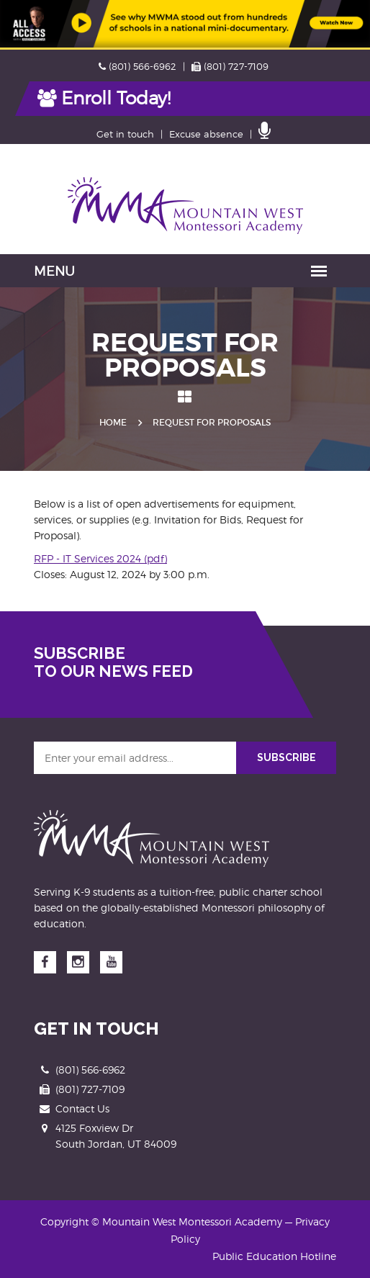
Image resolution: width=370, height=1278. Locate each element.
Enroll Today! (104, 98)
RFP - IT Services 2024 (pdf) (100, 558)
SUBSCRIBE (286, 757)
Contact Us (82, 1108)
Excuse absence (206, 134)
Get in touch (125, 134)
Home (113, 422)
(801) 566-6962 (137, 66)
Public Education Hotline (274, 1256)
